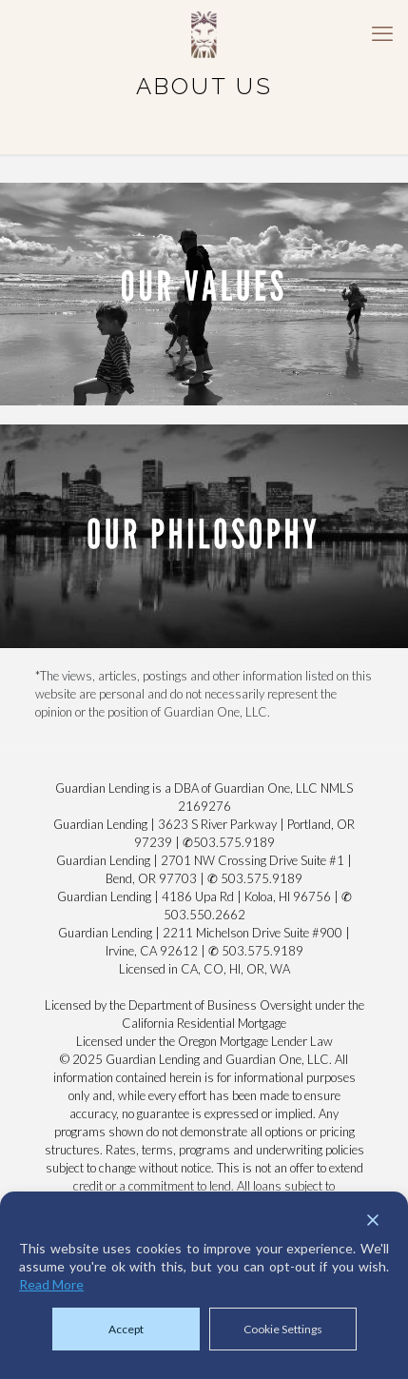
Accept (126, 1329)
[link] (204, 294)
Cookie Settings (282, 1329)
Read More (51, 1284)
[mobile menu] (382, 33)
